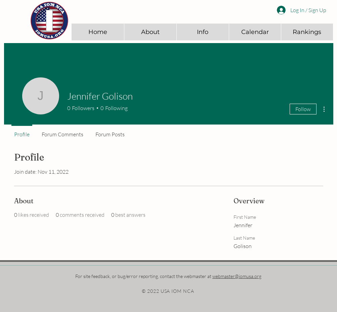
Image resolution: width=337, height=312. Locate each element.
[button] (150, 32)
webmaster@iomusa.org (236, 276)
